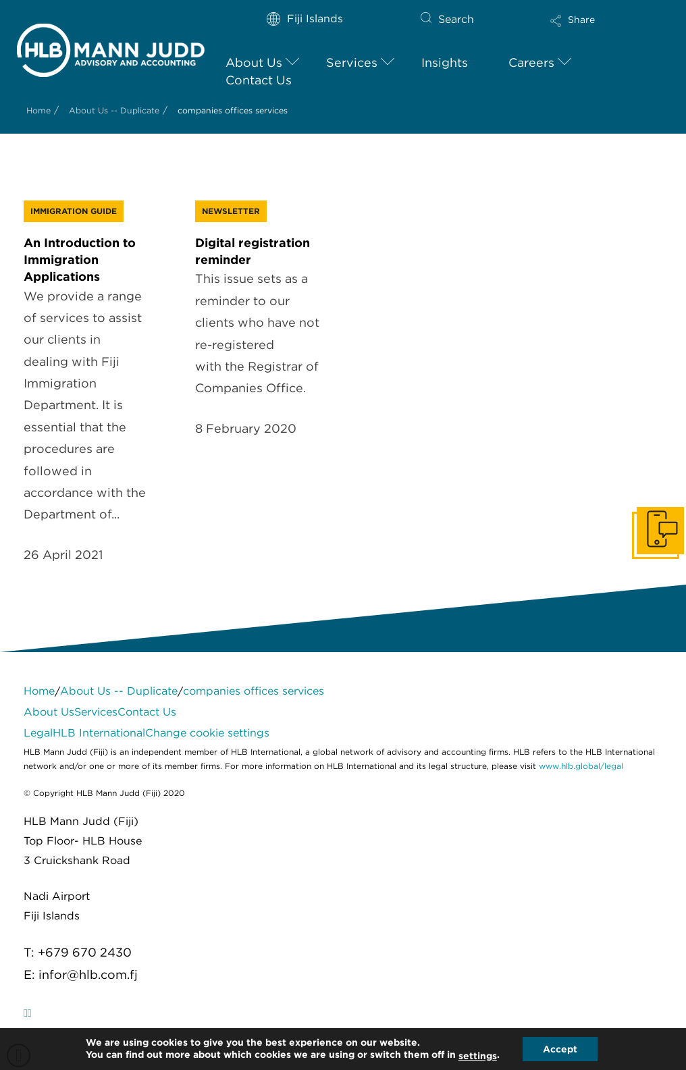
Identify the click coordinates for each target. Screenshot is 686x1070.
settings (477, 1055)
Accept (560, 1049)
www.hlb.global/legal (581, 766)
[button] (595, 30)
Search (456, 19)
